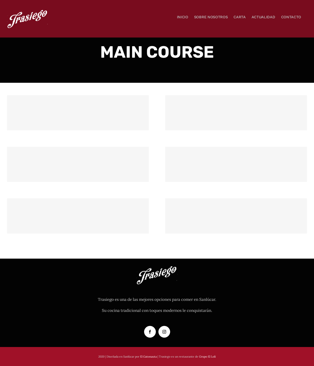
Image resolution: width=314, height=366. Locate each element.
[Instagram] (164, 332)
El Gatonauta (148, 356)
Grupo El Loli (207, 356)
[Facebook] (150, 332)
